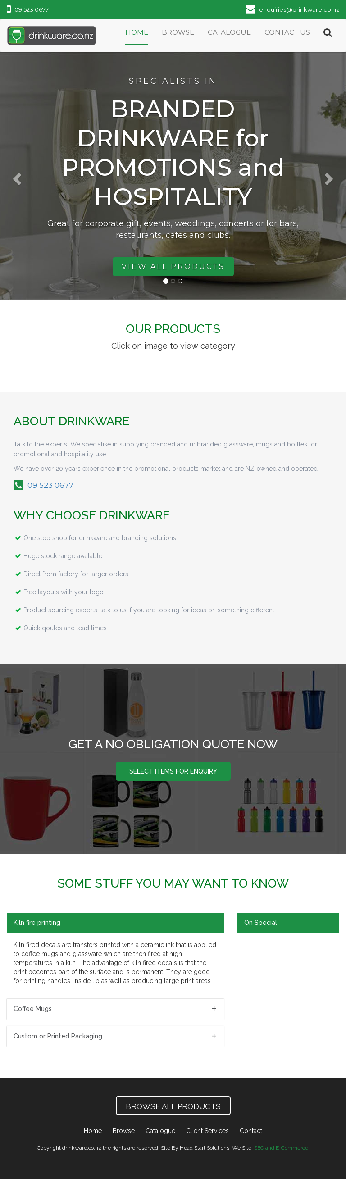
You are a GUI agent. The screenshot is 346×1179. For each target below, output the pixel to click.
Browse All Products (173, 1106)
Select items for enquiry (173, 771)
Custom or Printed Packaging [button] (58, 1036)
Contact (251, 1130)
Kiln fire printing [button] (37, 922)
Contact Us (287, 32)
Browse (178, 32)
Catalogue (160, 1130)
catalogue (229, 32)
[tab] (115, 923)
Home (136, 32)
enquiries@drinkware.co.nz (292, 9)
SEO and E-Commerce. (282, 1148)
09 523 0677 (28, 9)
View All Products (173, 266)
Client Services (207, 1130)
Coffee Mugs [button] (33, 1008)
